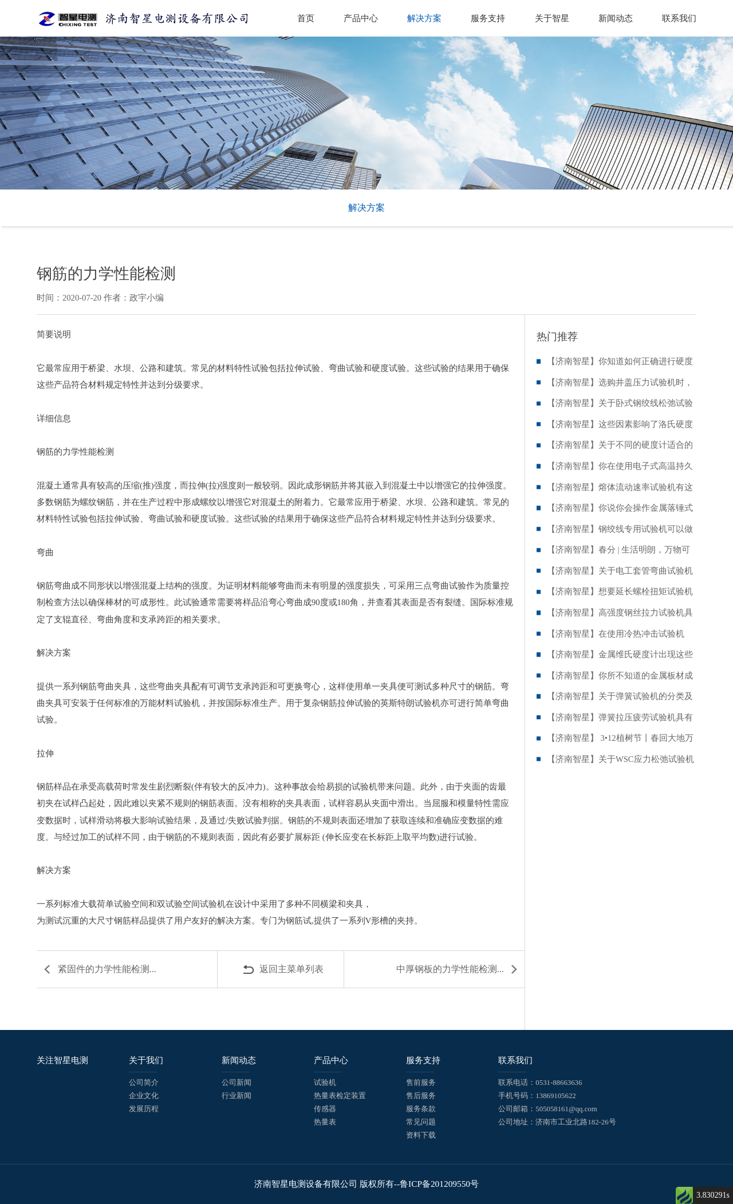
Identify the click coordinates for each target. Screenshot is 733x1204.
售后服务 (421, 1096)
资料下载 (421, 1135)
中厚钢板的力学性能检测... (450, 969)
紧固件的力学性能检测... (107, 969)
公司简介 (144, 1083)
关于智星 (552, 18)
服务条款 (421, 1109)
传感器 (325, 1109)
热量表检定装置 (340, 1096)
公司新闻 (236, 1083)
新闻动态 (615, 18)
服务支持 (488, 18)
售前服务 (421, 1083)
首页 (305, 18)
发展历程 (144, 1109)
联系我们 (679, 18)
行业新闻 (236, 1096)
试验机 (325, 1083)
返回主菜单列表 (291, 969)
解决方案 (424, 18)
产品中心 (361, 18)
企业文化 (144, 1096)
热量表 (325, 1122)
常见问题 (421, 1122)
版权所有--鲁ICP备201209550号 (419, 1184)
